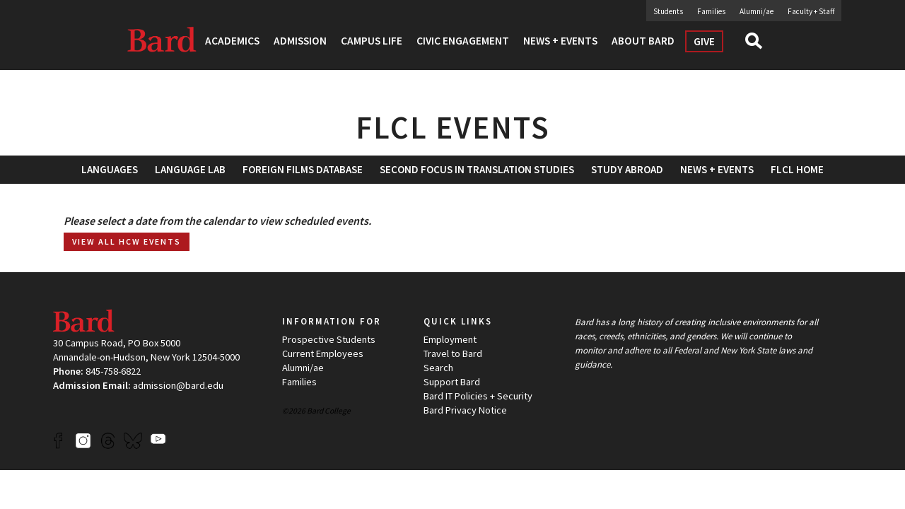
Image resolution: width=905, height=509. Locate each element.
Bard (162, 39)
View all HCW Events (126, 241)
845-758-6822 (113, 371)
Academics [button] (232, 40)
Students (668, 11)
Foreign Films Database (303, 169)
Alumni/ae (756, 11)
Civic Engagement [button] (462, 40)
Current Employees (322, 353)
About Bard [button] (643, 40)
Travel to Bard (453, 353)
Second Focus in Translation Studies (477, 169)
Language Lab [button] (190, 169)
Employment (450, 339)
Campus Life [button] (371, 40)
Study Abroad (627, 169)
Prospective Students (328, 339)
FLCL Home (797, 169)
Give (704, 41)
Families (711, 11)
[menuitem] (302, 169)
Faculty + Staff (811, 11)
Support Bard (452, 381)
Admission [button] (300, 40)
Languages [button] (109, 169)
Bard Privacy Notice (465, 410)
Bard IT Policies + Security (478, 396)
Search (759, 45)
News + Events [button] (560, 40)
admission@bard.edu (178, 385)
